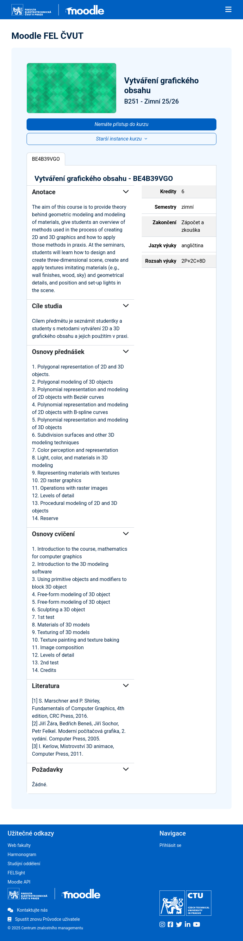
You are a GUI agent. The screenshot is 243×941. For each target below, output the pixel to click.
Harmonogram (22, 854)
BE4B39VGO (46, 159)
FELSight (16, 872)
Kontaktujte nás (28, 910)
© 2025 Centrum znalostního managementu (45, 928)
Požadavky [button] (80, 769)
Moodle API (19, 881)
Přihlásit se (170, 845)
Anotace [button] (80, 192)
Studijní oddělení (24, 863)
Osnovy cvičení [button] (80, 534)
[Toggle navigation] (228, 10)
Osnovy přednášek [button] (80, 352)
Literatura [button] (80, 686)
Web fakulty (19, 845)
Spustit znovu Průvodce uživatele (44, 919)
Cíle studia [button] (80, 306)
